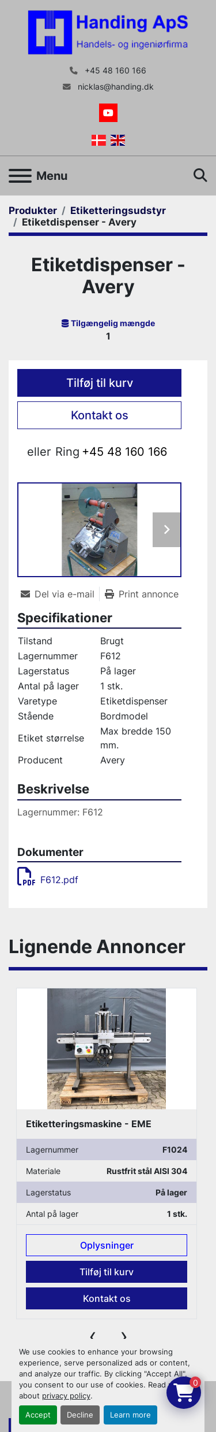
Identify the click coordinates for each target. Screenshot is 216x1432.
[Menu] (20, 176)
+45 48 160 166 (114, 70)
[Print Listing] (141, 593)
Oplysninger (107, 1245)
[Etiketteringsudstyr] (118, 210)
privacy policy (66, 1396)
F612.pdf (47, 879)
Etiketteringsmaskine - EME (88, 1124)
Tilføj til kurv (99, 383)
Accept (38, 1415)
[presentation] (93, 1336)
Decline (80, 1415)
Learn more (130, 1415)
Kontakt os (99, 415)
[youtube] (108, 113)
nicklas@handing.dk (114, 86)
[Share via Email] (60, 593)
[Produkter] (33, 210)
